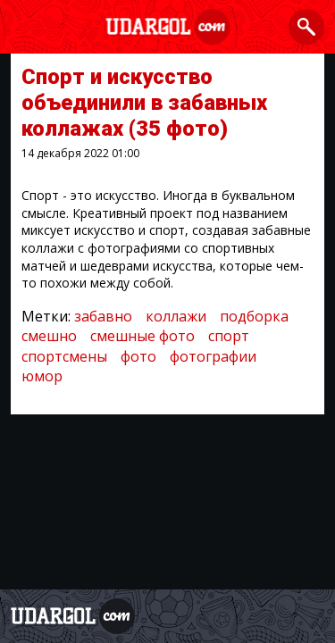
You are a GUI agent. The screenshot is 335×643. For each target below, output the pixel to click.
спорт (228, 336)
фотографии (213, 356)
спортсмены (64, 356)
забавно (103, 316)
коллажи (176, 316)
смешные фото (142, 336)
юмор (42, 376)
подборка (254, 316)
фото (138, 356)
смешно (49, 336)
